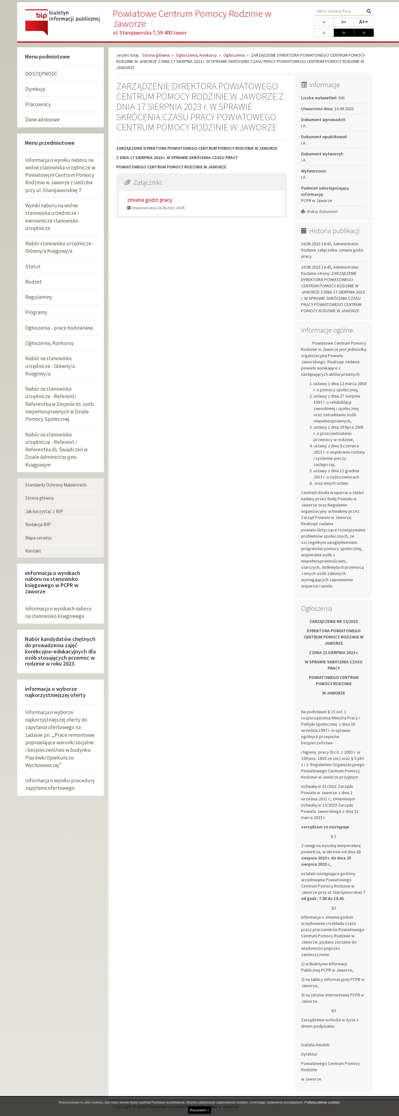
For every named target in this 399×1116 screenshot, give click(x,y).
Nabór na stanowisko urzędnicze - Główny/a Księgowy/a (50, 366)
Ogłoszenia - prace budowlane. (59, 327)
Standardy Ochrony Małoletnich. (56, 485)
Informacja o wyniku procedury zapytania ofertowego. (60, 784)
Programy (36, 312)
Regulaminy (38, 297)
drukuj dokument (319, 211)
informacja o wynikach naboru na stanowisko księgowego (58, 612)
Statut (33, 266)
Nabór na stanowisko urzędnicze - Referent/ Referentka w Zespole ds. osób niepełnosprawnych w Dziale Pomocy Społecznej (59, 403)
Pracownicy (38, 104)
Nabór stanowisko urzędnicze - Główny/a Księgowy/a (59, 247)
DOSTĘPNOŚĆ (41, 73)
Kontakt (33, 551)
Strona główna (39, 498)
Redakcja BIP (38, 524)
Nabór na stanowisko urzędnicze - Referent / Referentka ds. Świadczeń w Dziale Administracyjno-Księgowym (56, 449)
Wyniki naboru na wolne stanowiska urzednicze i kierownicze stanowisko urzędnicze (52, 217)
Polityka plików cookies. (323, 1102)
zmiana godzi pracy (149, 199)
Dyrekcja (35, 89)
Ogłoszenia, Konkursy (49, 343)
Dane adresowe (42, 119)
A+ (347, 21)
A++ (366, 21)
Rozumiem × (199, 1110)
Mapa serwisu (38, 538)
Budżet (33, 281)
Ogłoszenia (234, 55)
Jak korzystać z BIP (44, 511)
